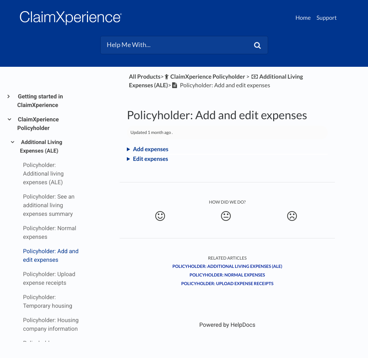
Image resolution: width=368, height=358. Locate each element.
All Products (145, 76)
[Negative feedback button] (292, 216)
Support (327, 17)
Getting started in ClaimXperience (40, 100)
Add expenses (151, 149)
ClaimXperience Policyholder (38, 123)
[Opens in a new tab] (227, 324)
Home (303, 17)
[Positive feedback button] (160, 216)
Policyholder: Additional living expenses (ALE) (227, 266)
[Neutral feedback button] (226, 216)
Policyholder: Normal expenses (227, 275)
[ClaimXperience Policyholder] (204, 76)
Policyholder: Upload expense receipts (227, 283)
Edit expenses (150, 158)
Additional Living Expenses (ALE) (41, 146)
